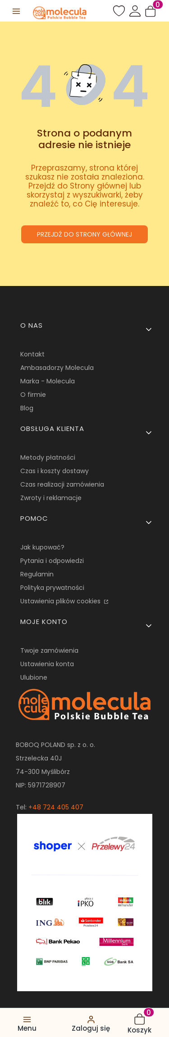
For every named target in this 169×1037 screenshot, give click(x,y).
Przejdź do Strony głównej (84, 234)
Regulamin (37, 574)
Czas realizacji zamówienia (62, 484)
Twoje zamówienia (49, 650)
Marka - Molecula (47, 381)
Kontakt (32, 354)
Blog (26, 408)
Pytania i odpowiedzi (52, 560)
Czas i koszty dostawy (54, 470)
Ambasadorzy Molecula (57, 367)
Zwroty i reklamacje (51, 497)
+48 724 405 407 (55, 807)
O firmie (33, 394)
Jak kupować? (42, 547)
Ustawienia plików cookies (61, 601)
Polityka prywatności (52, 587)
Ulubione (33, 677)
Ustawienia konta (47, 663)
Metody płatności (47, 457)
